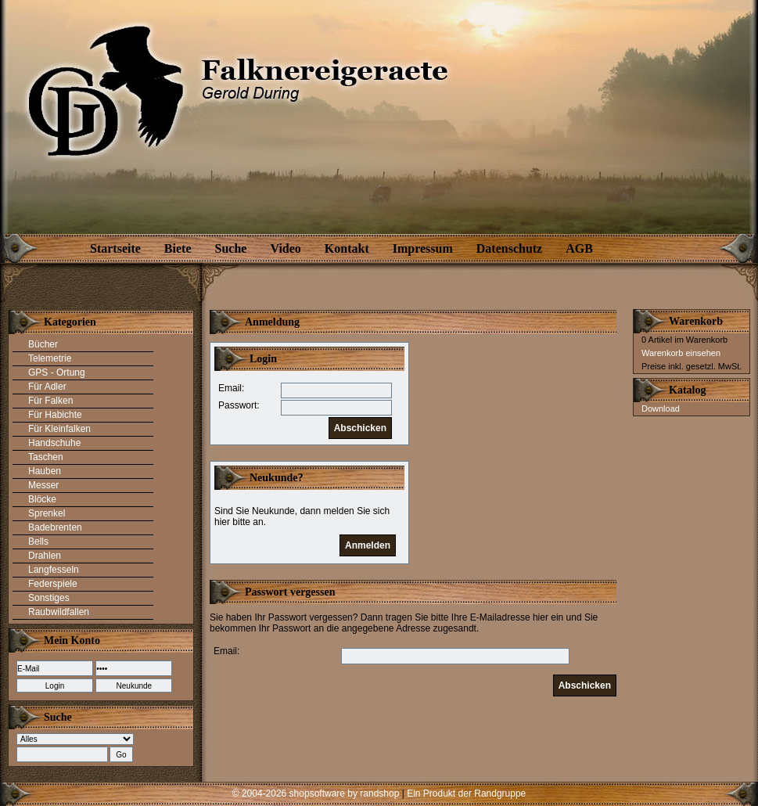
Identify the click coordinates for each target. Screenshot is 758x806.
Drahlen (44, 555)
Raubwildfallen (58, 611)
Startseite (115, 248)
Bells (38, 541)
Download (660, 408)
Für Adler (47, 386)
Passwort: (239, 405)
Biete (178, 248)
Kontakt (347, 248)
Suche (231, 248)
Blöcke (42, 499)
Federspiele (52, 583)
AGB (579, 248)
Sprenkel (46, 513)
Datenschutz (509, 248)
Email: (231, 388)
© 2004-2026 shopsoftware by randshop (316, 793)
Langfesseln (53, 569)
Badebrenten (55, 527)
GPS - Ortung (56, 372)
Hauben (44, 471)
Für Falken (50, 400)
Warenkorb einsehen (680, 353)
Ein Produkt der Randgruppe (466, 793)
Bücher (43, 344)
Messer (43, 485)
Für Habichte (55, 414)
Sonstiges (49, 597)
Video (285, 248)
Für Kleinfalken (59, 428)
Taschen (45, 457)
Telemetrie (49, 358)
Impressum (423, 248)
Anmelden (367, 545)
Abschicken (360, 428)
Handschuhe (54, 442)
